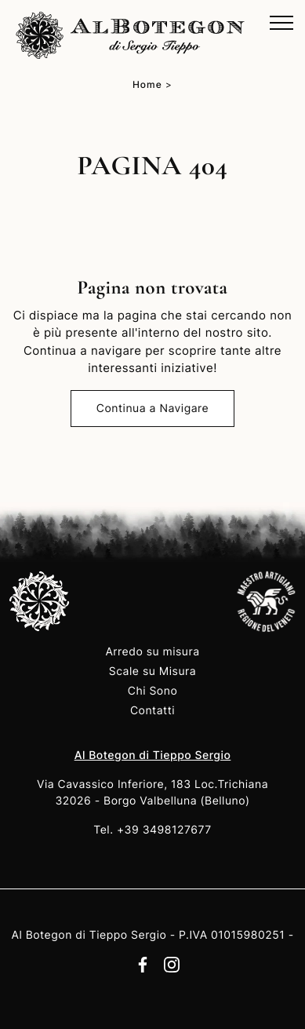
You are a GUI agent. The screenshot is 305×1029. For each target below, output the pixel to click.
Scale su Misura (152, 671)
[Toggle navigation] (281, 23)
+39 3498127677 (164, 830)
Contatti (152, 710)
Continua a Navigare (152, 408)
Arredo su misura (152, 652)
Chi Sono (153, 691)
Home (147, 84)
